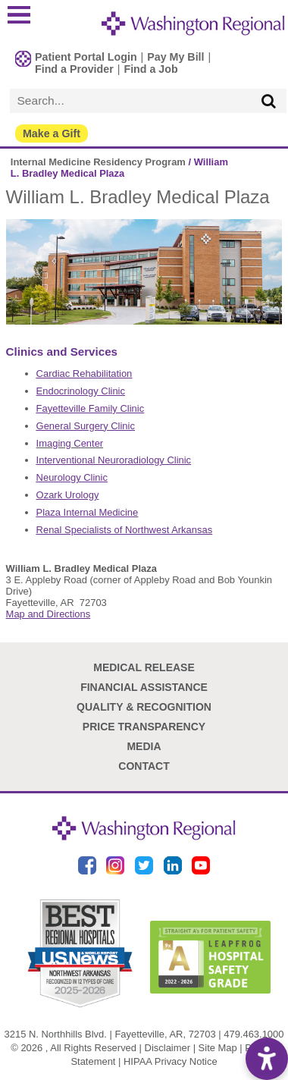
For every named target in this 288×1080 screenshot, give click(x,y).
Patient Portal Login (86, 57)
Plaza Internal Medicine (87, 512)
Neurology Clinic (72, 477)
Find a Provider (74, 69)
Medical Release (144, 667)
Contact (143, 766)
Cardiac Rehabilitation (84, 373)
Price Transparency (144, 727)
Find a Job (150, 69)
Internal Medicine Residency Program (98, 162)
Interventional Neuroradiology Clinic (113, 460)
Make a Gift (51, 133)
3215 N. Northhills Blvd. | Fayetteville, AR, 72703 (110, 1034)
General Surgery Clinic (85, 426)
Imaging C (58, 443)
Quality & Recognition (144, 707)
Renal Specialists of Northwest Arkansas (124, 529)
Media (144, 746)
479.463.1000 (253, 1034)
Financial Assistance (144, 687)
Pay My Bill (175, 57)
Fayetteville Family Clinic (90, 408)
